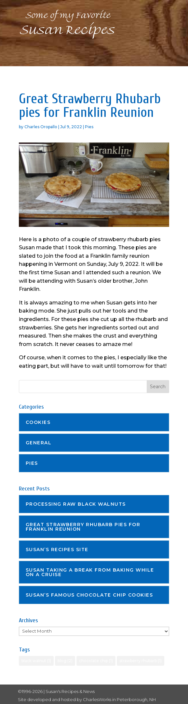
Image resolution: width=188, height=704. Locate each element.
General (39, 443)
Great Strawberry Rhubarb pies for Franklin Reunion (83, 527)
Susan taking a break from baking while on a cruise (90, 572)
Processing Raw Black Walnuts (76, 504)
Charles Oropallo (40, 126)
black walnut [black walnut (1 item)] (36, 660)
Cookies (38, 422)
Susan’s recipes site (57, 549)
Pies (89, 126)
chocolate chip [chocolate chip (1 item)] (96, 660)
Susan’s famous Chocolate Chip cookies (89, 595)
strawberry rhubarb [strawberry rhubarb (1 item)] (140, 660)
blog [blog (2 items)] (65, 660)
